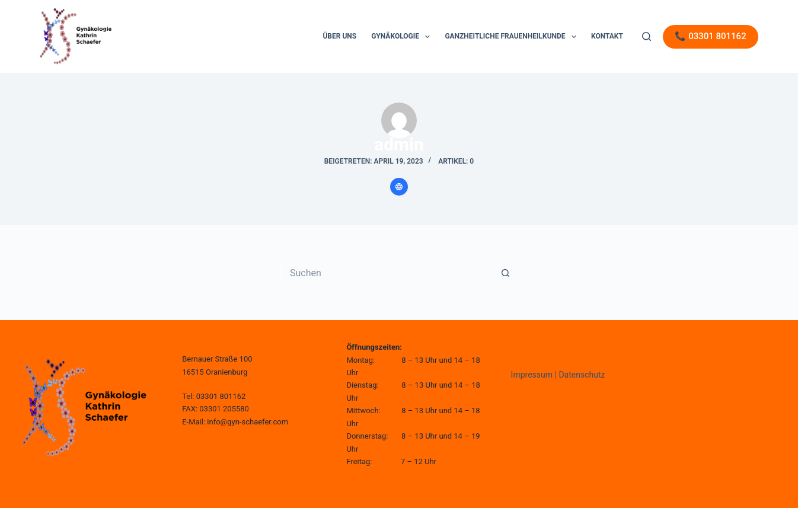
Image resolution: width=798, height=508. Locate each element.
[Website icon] (399, 187)
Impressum (532, 374)
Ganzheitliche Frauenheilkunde (513, 37)
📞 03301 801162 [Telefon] (710, 36)
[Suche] (646, 36)
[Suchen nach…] (387, 273)
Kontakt (607, 36)
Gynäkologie (403, 37)
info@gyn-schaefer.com (247, 421)
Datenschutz (581, 374)
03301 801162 (221, 396)
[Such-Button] (506, 273)
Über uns (339, 36)
